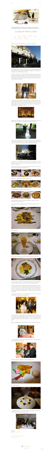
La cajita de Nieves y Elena (26, 31)
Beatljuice (21, 410)
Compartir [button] (12, 435)
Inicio (15, 36)
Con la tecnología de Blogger (26, 446)
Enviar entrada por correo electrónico (19, 435)
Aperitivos (14, 437)
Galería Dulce (30, 36)
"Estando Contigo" (34, 293)
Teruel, (21, 74)
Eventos (35, 36)
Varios (19, 437)
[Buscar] (40, 3)
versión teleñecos (30, 317)
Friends (26, 105)
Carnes (17, 437)
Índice (19, 36)
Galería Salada (24, 36)
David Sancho (23, 293)
